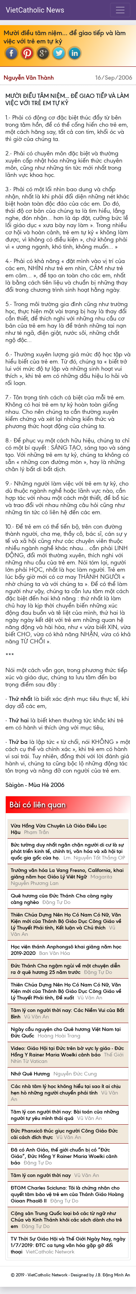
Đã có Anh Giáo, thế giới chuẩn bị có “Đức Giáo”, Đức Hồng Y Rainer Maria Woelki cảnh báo (64, 1156)
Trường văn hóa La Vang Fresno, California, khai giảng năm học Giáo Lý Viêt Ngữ (67, 873)
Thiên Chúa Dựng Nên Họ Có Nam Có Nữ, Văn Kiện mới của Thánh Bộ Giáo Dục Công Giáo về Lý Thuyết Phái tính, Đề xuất (66, 991)
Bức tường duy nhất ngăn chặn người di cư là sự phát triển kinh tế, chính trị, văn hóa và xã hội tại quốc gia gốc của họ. (67, 851)
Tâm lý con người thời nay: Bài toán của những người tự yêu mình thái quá (65, 1114)
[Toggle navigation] (120, 10)
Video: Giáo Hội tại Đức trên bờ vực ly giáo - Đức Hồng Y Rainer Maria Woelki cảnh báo (67, 1051)
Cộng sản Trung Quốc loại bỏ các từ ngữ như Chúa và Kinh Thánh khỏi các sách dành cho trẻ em (66, 1219)
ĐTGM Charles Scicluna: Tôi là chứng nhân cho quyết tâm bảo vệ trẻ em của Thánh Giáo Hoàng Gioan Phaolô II (67, 1194)
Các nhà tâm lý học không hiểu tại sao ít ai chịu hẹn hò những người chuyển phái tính (66, 1089)
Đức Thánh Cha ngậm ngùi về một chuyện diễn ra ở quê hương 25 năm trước (65, 968)
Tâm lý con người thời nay (41, 1175)
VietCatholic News (35, 10)
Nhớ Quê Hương (30, 1073)
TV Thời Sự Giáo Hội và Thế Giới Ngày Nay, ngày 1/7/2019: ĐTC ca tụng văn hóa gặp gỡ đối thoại (68, 1245)
